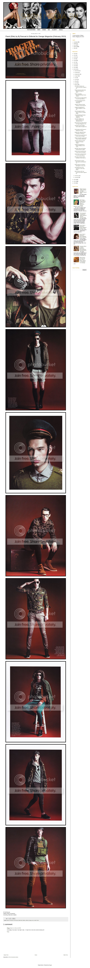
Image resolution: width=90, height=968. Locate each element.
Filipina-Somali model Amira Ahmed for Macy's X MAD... (80, 91)
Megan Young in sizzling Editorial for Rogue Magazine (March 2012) (83, 191)
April (76, 82)
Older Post (65, 955)
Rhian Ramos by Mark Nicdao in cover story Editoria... (81, 98)
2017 (75, 62)
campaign (76, 42)
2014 (75, 67)
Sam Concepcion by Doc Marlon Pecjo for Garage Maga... (80, 112)
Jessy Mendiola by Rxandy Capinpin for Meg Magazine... (80, 116)
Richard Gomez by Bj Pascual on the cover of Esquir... (81, 136)
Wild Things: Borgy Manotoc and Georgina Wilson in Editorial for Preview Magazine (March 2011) (80, 203)
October (76, 72)
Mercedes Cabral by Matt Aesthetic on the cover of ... (80, 158)
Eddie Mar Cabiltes (21, 920)
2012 (75, 179)
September (77, 74)
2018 (75, 60)
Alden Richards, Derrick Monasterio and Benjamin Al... (80, 161)
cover (75, 45)
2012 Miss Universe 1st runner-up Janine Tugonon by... (80, 87)
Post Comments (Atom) (13, 957)
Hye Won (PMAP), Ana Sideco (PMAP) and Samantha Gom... (79, 120)
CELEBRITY (54, 29)
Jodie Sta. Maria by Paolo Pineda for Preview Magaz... (80, 141)
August (76, 75)
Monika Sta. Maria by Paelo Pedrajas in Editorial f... (80, 133)
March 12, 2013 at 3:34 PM (15, 928)
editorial (27, 920)
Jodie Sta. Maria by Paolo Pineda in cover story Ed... (80, 105)
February (77, 175)
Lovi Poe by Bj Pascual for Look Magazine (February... (80, 101)
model (35, 920)
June (76, 79)
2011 (75, 181)
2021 (75, 55)
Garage (30, 920)
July (76, 77)
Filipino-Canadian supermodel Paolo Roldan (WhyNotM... (81, 138)
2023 (75, 53)
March (76, 84)
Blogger (50, 965)
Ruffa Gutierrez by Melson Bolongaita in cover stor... (80, 165)
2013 (75, 69)
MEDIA (38, 29)
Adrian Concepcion (10, 920)
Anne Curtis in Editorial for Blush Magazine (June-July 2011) (83, 236)
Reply (8, 931)
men (33, 920)
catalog (75, 43)
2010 (75, 183)
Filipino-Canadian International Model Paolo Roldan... (80, 95)
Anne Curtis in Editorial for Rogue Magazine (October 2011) (83, 227)
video (75, 48)
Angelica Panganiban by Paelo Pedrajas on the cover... (80, 145)
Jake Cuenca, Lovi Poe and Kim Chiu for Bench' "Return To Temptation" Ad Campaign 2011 (80, 260)
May (76, 81)
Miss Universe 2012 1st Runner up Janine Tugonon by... (81, 172)
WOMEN (44, 29)
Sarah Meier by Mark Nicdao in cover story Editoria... (80, 155)
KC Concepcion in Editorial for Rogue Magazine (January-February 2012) (83, 215)
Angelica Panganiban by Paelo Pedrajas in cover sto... (80, 108)
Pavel (38, 920)
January (76, 177)
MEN (49, 29)
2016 (75, 64)
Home (36, 955)
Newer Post (6, 955)
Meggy (8, 928)
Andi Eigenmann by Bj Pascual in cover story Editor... (80, 168)
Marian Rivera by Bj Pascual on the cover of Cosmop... (80, 152)
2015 (75, 65)
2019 (75, 58)
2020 (75, 57)
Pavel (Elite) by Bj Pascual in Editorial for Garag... (80, 130)
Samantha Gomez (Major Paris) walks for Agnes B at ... (81, 126)
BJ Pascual (16, 920)
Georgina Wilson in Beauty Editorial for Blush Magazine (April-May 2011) (83, 248)
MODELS (61, 29)
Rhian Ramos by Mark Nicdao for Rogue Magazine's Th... (81, 123)
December (77, 70)
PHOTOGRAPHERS (31, 29)
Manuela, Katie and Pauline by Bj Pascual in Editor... (80, 149)
